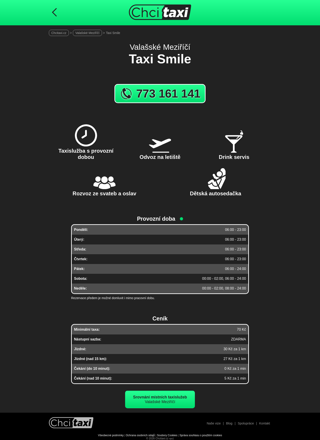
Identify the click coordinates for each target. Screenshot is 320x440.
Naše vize (214, 423)
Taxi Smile (113, 33)
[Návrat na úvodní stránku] (71, 423)
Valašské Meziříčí (87, 33)
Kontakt (264, 423)
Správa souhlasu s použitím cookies (201, 435)
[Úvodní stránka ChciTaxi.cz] (160, 12)
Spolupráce (246, 423)
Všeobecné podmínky (111, 435)
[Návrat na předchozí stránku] (54, 13)
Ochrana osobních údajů (140, 435)
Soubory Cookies (167, 435)
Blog (229, 423)
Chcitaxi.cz (58, 33)
